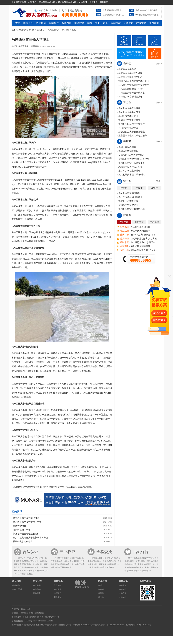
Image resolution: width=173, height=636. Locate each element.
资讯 (105, 23)
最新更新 (93, 2)
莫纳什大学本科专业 (128, 116)
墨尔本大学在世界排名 (129, 170)
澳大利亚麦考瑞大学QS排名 (131, 174)
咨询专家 (116, 23)
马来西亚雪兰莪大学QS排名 (26, 518)
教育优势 (41, 23)
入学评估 (128, 23)
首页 (17, 23)
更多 (158, 63)
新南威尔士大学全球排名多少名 (133, 159)
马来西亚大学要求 (127, 69)
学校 (89, 23)
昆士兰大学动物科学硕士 (130, 197)
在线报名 (141, 23)
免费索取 (154, 23)
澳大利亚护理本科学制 (129, 193)
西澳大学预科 (19, 526)
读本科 (123, 188)
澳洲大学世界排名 (127, 147)
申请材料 (79, 23)
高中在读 (122, 585)
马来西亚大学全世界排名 (130, 77)
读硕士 (139, 188)
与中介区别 (17, 589)
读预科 (101, 593)
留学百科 (65, 30)
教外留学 (16, 581)
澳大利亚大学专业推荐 (129, 108)
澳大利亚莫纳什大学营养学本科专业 (30, 537)
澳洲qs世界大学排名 (128, 151)
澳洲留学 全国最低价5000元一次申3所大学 (135, 53)
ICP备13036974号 (144, 625)
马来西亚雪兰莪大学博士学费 (27, 522)
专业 (97, 23)
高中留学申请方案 (47, 2)
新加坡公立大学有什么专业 (131, 132)
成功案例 (83, 2)
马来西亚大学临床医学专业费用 (133, 85)
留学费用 (67, 23)
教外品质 (124, 222)
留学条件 (54, 23)
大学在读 (122, 593)
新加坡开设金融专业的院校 (26, 534)
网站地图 (104, 2)
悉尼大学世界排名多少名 (130, 167)
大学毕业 (122, 597)
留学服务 (154, 44)
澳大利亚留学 (17, 625)
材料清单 (57, 597)
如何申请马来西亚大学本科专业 (133, 81)
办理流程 (32, 2)
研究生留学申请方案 (67, 2)
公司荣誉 (139, 222)
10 (109, 504)
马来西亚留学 (53, 30)
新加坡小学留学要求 (128, 205)
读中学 (154, 188)
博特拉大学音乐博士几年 (130, 96)
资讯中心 (40, 30)
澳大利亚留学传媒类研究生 (131, 209)
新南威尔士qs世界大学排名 (131, 155)
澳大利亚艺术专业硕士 (129, 201)
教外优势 (154, 57)
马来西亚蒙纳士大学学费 (130, 89)
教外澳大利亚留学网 (34, 12)
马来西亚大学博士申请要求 (131, 93)
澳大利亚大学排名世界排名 (131, 163)
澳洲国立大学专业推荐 (129, 120)
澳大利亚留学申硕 (21, 530)
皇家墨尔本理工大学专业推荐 (132, 135)
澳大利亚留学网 (19, 2)
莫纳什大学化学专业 (128, 128)
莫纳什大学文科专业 (23, 541)
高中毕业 (122, 589)
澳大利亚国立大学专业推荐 (131, 124)
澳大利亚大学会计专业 (129, 112)
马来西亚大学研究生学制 (130, 73)
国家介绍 (28, 23)
